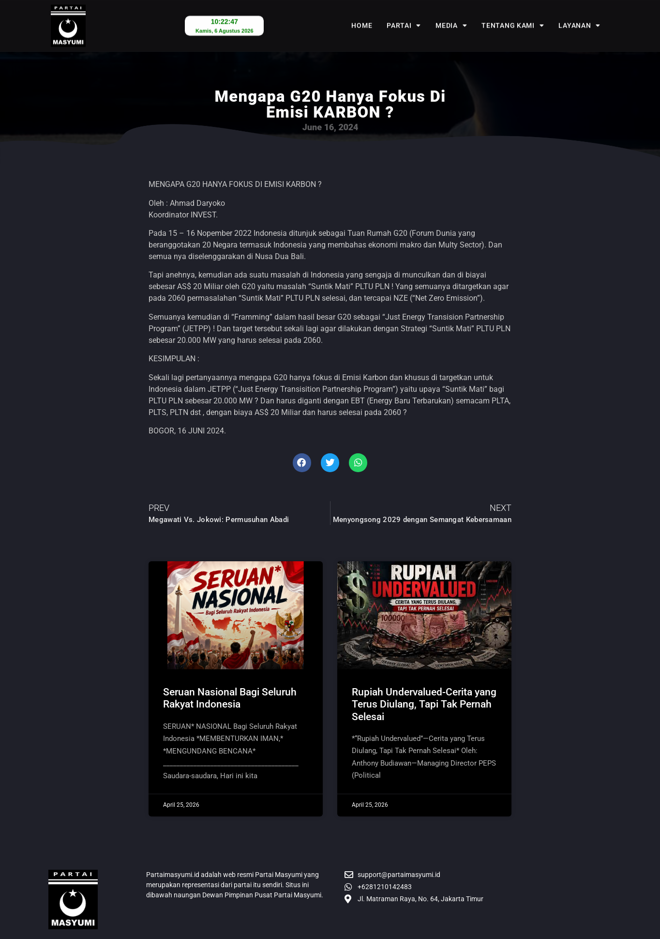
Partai (404, 16)
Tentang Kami (512, 16)
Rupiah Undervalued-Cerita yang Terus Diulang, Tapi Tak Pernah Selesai (424, 704)
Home (361, 16)
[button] (302, 462)
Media (451, 16)
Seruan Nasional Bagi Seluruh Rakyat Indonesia (230, 698)
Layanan (579, 16)
